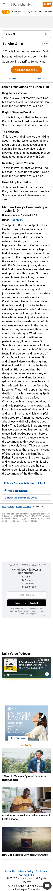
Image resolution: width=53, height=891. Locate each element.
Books (11, 507)
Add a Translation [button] (16, 490)
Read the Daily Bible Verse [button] (20, 497)
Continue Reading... (26, 69)
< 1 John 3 (13, 79)
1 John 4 (27, 507)
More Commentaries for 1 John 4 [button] (24, 483)
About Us (10, 871)
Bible (4, 507)
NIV (46, 44)
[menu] (4, 4)
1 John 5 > (39, 79)
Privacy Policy (25, 871)
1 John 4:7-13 (18, 220)
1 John (19, 507)
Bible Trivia (17, 12)
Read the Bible (45, 12)
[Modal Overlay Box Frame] (26, 590)
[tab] (26, 483)
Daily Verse (31, 12)
